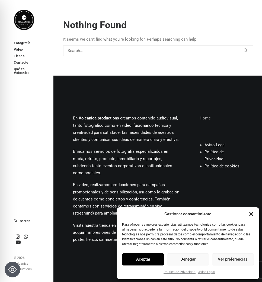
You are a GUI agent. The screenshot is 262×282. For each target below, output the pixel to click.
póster (78, 239)
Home (205, 118)
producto (107, 158)
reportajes (152, 158)
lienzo (91, 239)
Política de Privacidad (180, 272)
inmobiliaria (128, 158)
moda (78, 158)
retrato (91, 158)
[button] (251, 214)
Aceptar (143, 259)
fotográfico (94, 125)
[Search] (158, 50)
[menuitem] (18, 237)
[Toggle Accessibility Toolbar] (12, 269)
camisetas (108, 239)
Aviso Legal (206, 272)
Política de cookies (222, 166)
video (127, 125)
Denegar (188, 259)
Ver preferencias (233, 259)
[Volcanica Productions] (26, 20)
